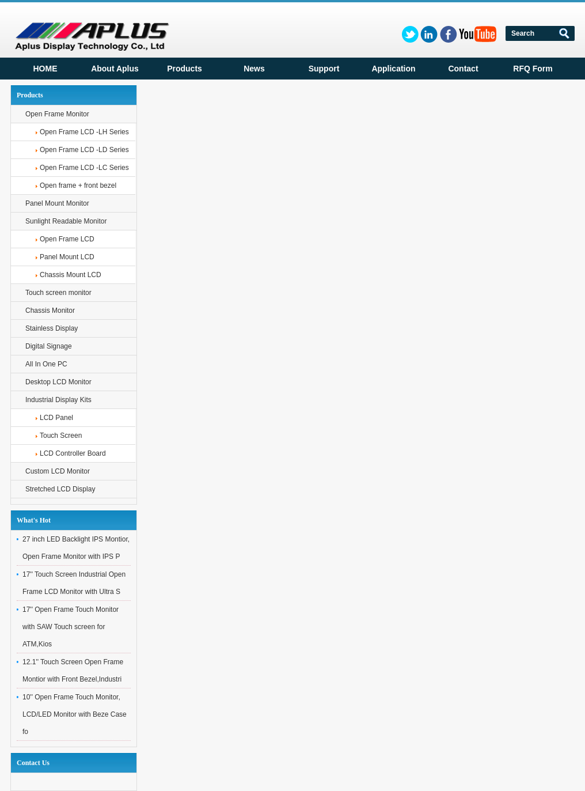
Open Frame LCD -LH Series (84, 132)
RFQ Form (532, 68)
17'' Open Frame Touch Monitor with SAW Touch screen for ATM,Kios (70, 626)
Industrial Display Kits (58, 400)
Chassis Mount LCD (70, 275)
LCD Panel (56, 418)
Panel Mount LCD (67, 257)
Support (324, 68)
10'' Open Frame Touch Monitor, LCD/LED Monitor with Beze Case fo (74, 714)
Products (184, 68)
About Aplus (115, 68)
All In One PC (46, 364)
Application (393, 68)
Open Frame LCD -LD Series (84, 150)
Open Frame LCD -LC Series (84, 168)
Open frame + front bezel (78, 185)
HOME (45, 68)
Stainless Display (51, 328)
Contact (463, 68)
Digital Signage (48, 346)
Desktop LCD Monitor (58, 382)
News (254, 68)
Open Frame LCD (67, 239)
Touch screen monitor (58, 293)
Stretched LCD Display (60, 489)
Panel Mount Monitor (57, 203)
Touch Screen (61, 436)
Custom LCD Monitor (57, 471)
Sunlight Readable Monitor (66, 221)
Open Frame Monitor (57, 114)
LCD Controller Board (73, 453)
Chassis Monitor (50, 310)
